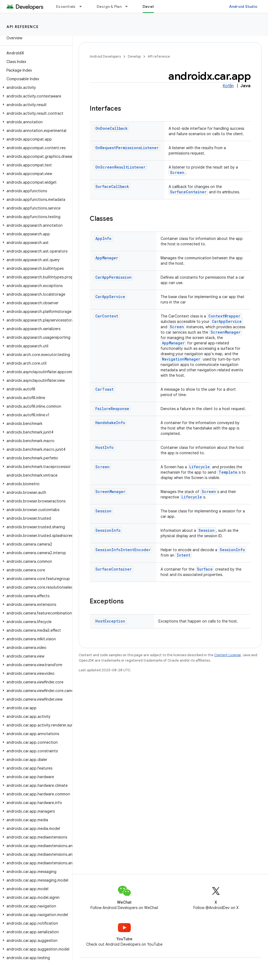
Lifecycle (199, 466)
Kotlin (228, 86)
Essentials (66, 6)
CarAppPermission (113, 277)
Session (103, 510)
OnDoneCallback (111, 128)
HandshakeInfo (110, 422)
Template (228, 472)
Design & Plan (109, 6)
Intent (183, 555)
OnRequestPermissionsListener (127, 147)
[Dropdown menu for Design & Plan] (129, 6)
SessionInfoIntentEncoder (123, 549)
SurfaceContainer (188, 191)
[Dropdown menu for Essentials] (83, 6)
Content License (227, 655)
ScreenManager (226, 332)
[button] (35, 87)
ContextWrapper (224, 316)
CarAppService (110, 296)
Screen (177, 172)
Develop (134, 56)
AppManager (106, 257)
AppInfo (103, 238)
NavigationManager (181, 359)
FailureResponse (112, 408)
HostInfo (104, 447)
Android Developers (105, 56)
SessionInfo (108, 530)
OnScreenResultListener (120, 167)
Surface (205, 569)
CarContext (106, 316)
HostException (110, 621)
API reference (22, 26)
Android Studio (243, 6)
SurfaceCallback (112, 186)
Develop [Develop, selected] (150, 6)
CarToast (104, 389)
